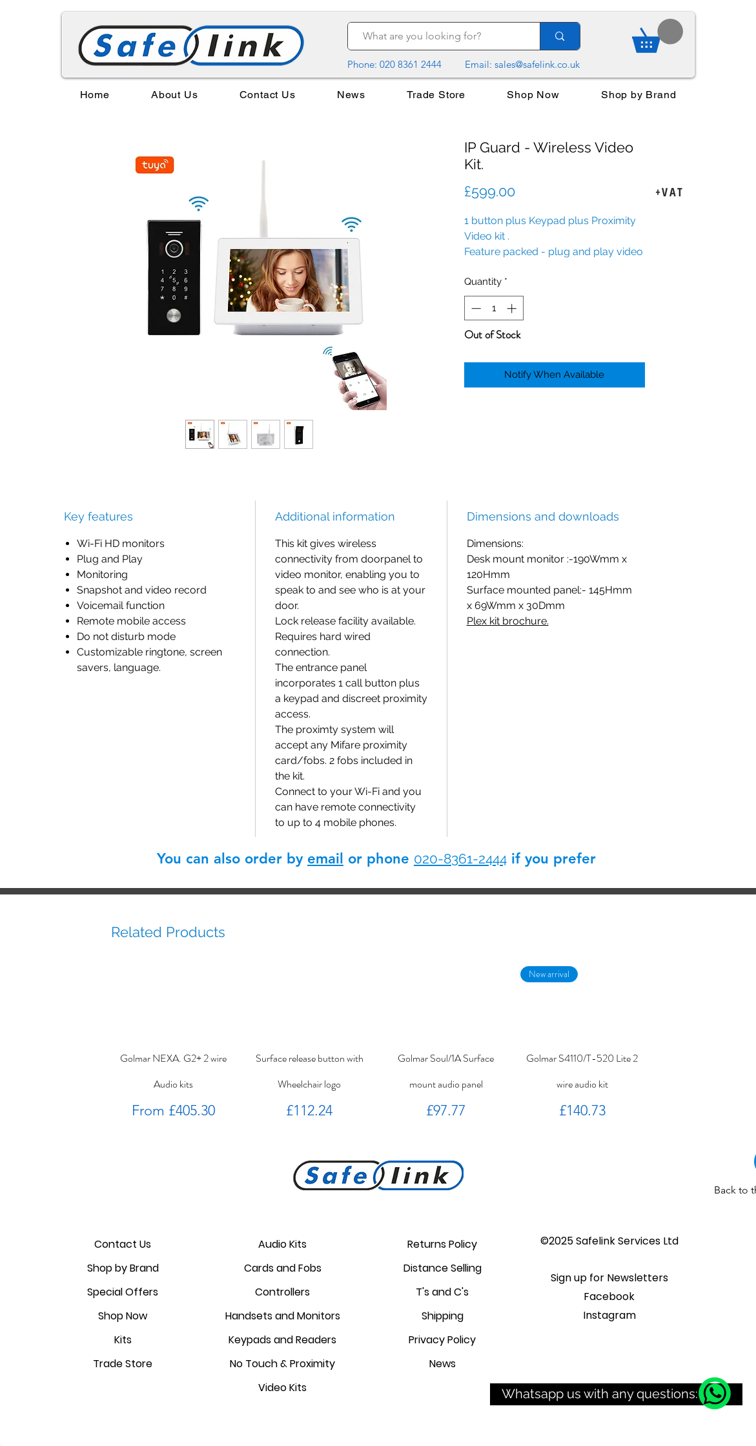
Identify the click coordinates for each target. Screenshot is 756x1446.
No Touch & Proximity (282, 1363)
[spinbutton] (493, 308)
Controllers (282, 1292)
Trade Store (122, 1363)
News (442, 1363)
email (325, 858)
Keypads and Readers (282, 1339)
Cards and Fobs (283, 1268)
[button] (609, 1277)
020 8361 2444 (411, 64)
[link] (657, 36)
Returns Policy (442, 1244)
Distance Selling (443, 1268)
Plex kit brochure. (508, 621)
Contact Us (122, 1244)
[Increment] (513, 308)
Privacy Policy (442, 1339)
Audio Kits (282, 1244)
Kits (123, 1339)
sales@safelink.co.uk (537, 64)
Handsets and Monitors (282, 1315)
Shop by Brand (123, 1268)
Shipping (443, 1315)
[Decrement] (475, 308)
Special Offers (122, 1292)
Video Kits (282, 1387)
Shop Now (122, 1315)
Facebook (609, 1296)
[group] (378, 1044)
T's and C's (442, 1292)
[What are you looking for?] (438, 36)
